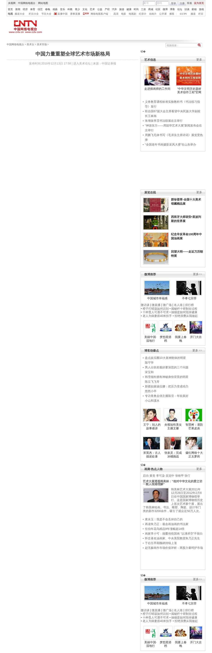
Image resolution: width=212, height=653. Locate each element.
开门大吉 (196, 337)
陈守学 (149, 362)
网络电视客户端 (99, 13)
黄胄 (152, 475)
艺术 (92, 9)
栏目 (200, 13)
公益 (99, 9)
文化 (84, 9)
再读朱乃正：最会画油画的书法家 (166, 524)
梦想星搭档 (165, 338)
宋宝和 (149, 372)
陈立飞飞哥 (152, 381)
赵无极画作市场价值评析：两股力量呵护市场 (174, 547)
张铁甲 (179, 475)
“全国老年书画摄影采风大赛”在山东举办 (170, 144)
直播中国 (62, 13)
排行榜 (189, 305)
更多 (199, 59)
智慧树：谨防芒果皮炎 (194, 426)
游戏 (201, 9)
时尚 (136, 9)
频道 (193, 13)
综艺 (40, 9)
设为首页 (199, 3)
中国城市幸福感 (157, 298)
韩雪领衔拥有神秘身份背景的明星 (166, 376)
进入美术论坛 (82, 63)
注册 (182, 3)
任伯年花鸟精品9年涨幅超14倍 (164, 528)
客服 (189, 3)
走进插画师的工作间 (157, 88)
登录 (173, 3)
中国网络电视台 (26, 3)
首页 (10, 9)
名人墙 (178, 305)
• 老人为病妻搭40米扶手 (156, 316)
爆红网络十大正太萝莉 (194, 454)
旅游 (121, 9)
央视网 (12, 3)
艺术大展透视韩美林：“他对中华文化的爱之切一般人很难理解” (172, 483)
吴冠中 (170, 475)
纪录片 (142, 13)
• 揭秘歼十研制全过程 (184, 308)
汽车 (114, 9)
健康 (128, 9)
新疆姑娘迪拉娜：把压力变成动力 (166, 386)
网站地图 (43, 3)
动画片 (153, 13)
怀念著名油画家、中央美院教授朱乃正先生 (172, 538)
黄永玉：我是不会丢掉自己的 (164, 519)
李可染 (160, 475)
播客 (171, 13)
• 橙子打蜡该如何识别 (155, 308)
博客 (172, 9)
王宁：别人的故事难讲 (152, 426)
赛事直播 (75, 13)
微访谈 (145, 305)
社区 (157, 9)
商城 (150, 9)
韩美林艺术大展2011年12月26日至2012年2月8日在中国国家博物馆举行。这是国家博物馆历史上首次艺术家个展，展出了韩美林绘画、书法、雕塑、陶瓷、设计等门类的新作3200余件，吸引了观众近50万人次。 (173, 500)
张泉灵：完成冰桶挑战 (173, 454)
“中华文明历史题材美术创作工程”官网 (189, 90)
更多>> (197, 274)
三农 (143, 9)
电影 (123, 13)
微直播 (156, 305)
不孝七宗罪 (189, 298)
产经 (107, 9)
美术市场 (42, 44)
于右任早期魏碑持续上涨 (161, 543)
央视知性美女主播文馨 (173, 426)
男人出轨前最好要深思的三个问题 (166, 367)
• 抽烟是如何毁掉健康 (184, 312)
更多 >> (197, 350)
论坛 (179, 9)
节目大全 (46, 13)
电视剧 (132, 13)
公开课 (163, 13)
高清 (115, 13)
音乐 (62, 9)
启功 (146, 475)
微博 (165, 9)
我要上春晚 (181, 338)
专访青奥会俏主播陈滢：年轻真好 (166, 396)
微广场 (167, 305)
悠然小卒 (151, 391)
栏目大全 (34, 13)
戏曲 (55, 9)
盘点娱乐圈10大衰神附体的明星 (165, 357)
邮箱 (194, 9)
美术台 (30, 44)
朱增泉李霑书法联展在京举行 (164, 120)
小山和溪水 (152, 400)
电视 (10, 13)
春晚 (47, 9)
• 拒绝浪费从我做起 (185, 316)
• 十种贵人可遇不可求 (155, 312)
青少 (77, 9)
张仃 (187, 475)
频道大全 (20, 13)
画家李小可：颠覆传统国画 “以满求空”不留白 (174, 533)
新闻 (17, 9)
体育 (32, 9)
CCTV (183, 13)
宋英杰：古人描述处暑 (152, 454)
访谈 (186, 9)
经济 (25, 9)
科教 (69, 9)
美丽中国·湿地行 (150, 338)
